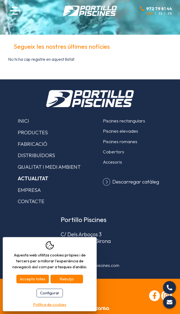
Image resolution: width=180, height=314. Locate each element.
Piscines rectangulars (124, 121)
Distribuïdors (36, 155)
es (161, 13)
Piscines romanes (120, 141)
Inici (23, 121)
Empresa (29, 190)
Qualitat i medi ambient (49, 167)
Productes (33, 132)
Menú (15, 11)
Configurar (49, 292)
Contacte (31, 201)
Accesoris (112, 162)
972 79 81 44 (159, 8)
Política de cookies (49, 304)
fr (170, 13)
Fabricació (32, 144)
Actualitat (33, 178)
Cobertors (113, 151)
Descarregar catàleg (135, 182)
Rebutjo (67, 278)
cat (149, 13)
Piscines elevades (120, 131)
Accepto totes (32, 278)
